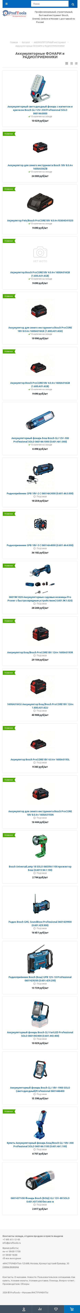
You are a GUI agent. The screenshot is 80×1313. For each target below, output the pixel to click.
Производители (11, 1284)
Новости (31, 1277)
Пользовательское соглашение (53, 1277)
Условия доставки (38, 1280)
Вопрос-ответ (66, 1280)
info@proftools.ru (12, 1243)
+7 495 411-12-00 (11, 1239)
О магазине (20, 1277)
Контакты (8, 1277)
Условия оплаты (19, 1280)
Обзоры (25, 1284)
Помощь (53, 1280)
